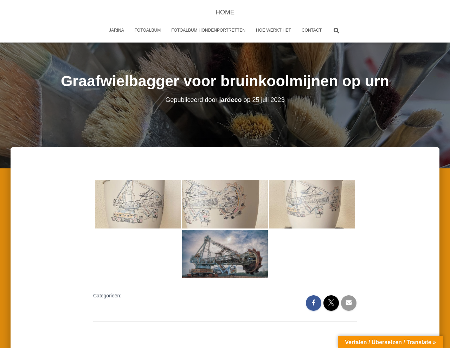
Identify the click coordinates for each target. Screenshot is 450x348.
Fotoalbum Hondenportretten (208, 30)
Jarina (116, 30)
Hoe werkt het (273, 30)
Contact (312, 30)
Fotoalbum (148, 30)
